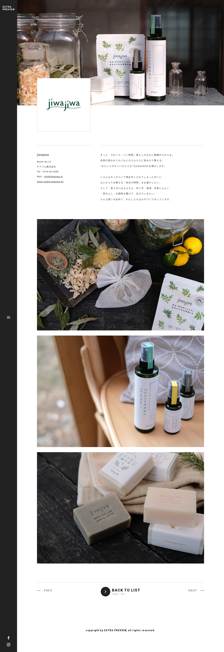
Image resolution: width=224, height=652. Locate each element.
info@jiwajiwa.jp (53, 176)
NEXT (193, 590)
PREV (48, 590)
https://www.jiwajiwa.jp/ (50, 181)
